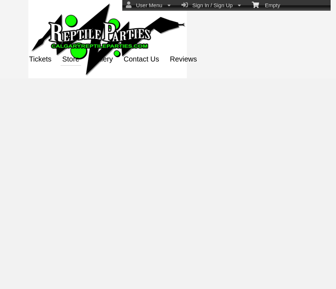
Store (71, 59)
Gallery (101, 59)
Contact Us (141, 59)
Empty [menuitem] (266, 4)
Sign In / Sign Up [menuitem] (211, 5)
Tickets (40, 59)
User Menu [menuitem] (148, 5)
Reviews (183, 59)
